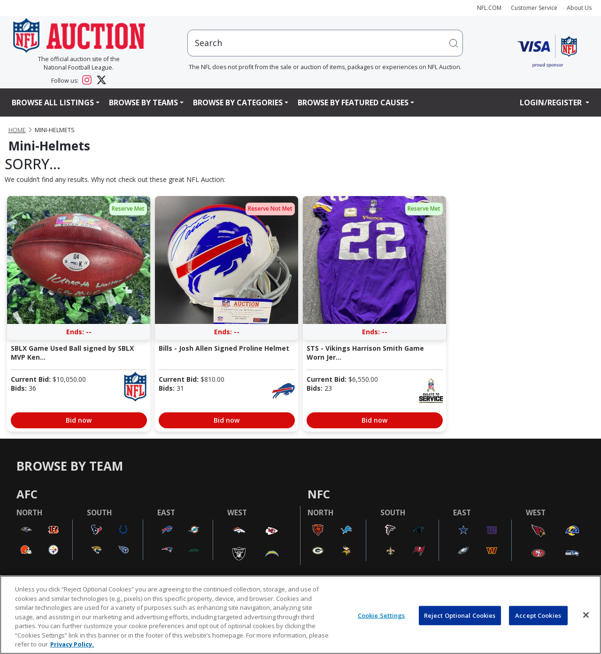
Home (17, 130)
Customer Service (534, 8)
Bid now (79, 420)
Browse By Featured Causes (353, 102)
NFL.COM (489, 8)
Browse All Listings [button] (53, 102)
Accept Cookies (538, 615)
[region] (300, 614)
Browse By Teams (143, 102)
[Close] (586, 615)
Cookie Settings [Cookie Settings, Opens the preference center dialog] (381, 615)
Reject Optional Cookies (460, 615)
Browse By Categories (238, 102)
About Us (579, 8)
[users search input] (325, 43)
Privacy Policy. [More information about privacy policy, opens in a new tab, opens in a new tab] (72, 644)
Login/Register (552, 102)
